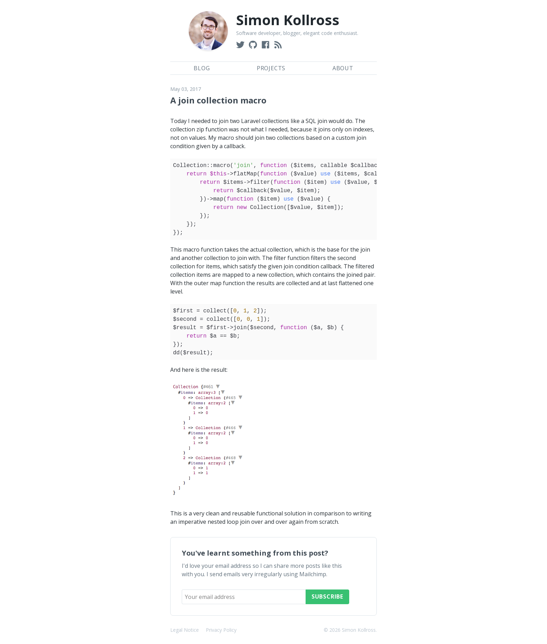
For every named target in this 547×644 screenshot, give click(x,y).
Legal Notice (184, 630)
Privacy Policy (221, 630)
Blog (202, 68)
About (342, 68)
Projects (271, 68)
